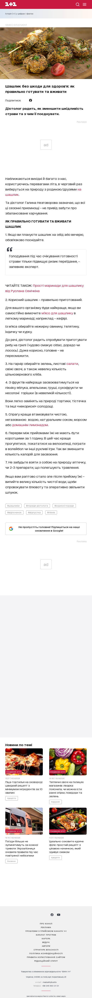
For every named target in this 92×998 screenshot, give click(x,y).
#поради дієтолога (37, 505)
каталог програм (46, 935)
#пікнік (51, 512)
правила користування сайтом (46, 957)
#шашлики (13, 505)
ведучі (46, 942)
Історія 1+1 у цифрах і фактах (19, 14)
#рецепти (11, 798)
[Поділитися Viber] (36, 100)
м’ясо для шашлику (57, 313)
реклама (46, 927)
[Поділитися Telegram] (25, 100)
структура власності (46, 949)
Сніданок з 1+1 (13, 772)
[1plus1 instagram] (33, 914)
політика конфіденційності (46, 953)
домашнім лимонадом (30, 424)
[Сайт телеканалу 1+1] (11, 4)
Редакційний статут (46, 961)
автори (46, 946)
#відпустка (34, 512)
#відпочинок (14, 512)
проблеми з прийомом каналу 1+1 (46, 931)
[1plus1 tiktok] (45, 914)
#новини (11, 861)
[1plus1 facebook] (52, 914)
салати (72, 363)
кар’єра (46, 938)
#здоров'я (55, 802)
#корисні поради (64, 505)
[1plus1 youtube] (58, 915)
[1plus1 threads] (39, 914)
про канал (46, 923)
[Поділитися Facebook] (30, 100)
